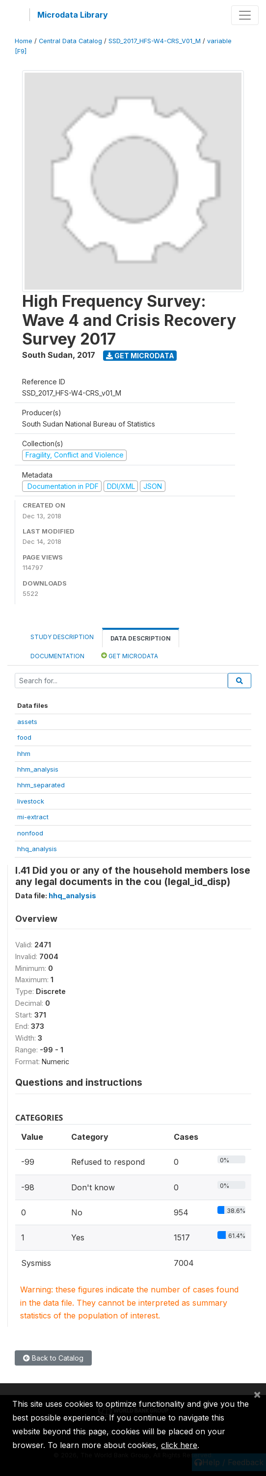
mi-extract (33, 817)
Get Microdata (140, 355)
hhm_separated (41, 785)
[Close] (257, 1394)
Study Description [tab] (62, 637)
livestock (30, 801)
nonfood (30, 833)
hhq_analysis (37, 849)
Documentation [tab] (57, 656)
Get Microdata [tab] (129, 655)
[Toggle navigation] (245, 15)
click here (179, 1445)
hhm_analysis (37, 769)
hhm (23, 753)
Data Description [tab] (140, 638)
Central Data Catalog (70, 41)
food (24, 737)
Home (23, 41)
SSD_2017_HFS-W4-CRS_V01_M (154, 41)
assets (27, 721)
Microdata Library (72, 15)
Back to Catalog (53, 1358)
